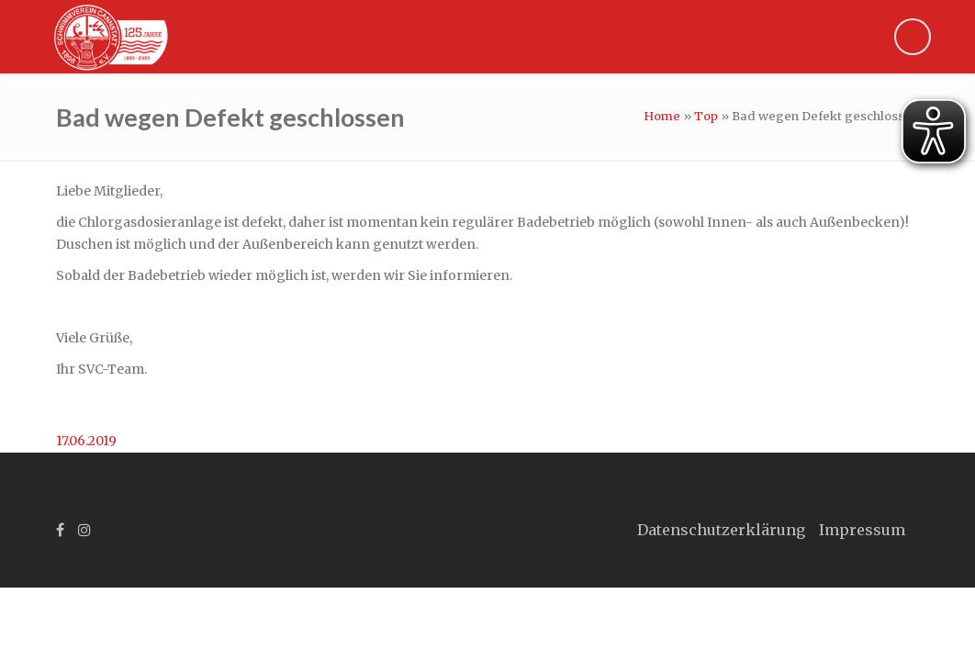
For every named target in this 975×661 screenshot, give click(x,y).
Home (662, 116)
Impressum (862, 530)
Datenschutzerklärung (721, 530)
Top (706, 116)
